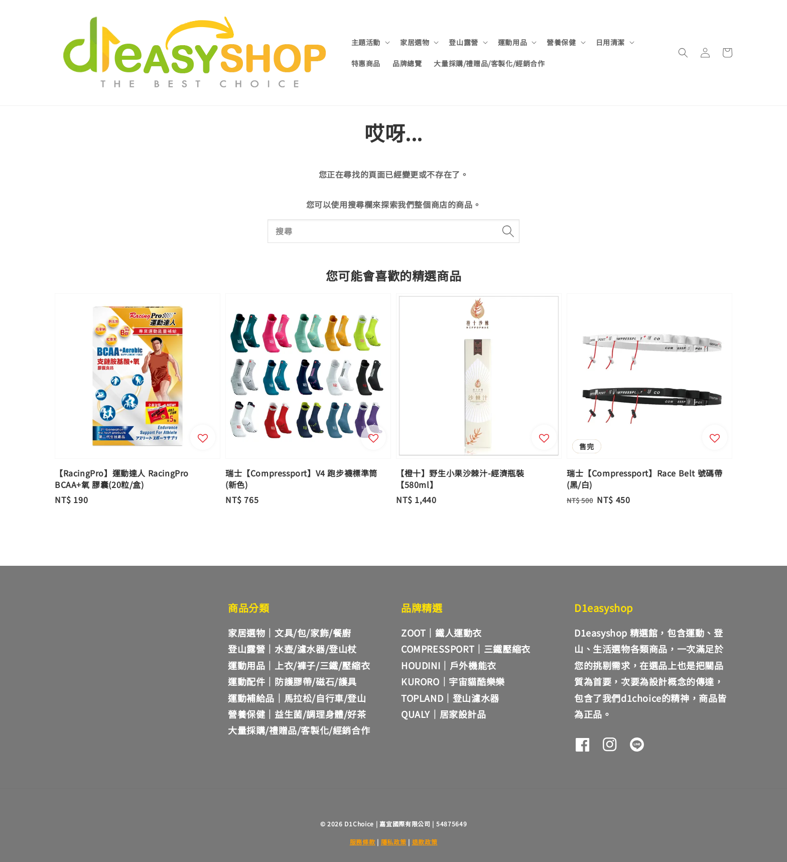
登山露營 (463, 42)
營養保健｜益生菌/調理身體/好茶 (297, 713)
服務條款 (362, 841)
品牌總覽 (407, 63)
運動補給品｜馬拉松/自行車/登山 (297, 697)
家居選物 (414, 42)
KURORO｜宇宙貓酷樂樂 (453, 681)
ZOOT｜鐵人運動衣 (441, 632)
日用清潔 (610, 42)
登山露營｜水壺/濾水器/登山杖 (292, 648)
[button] (683, 53)
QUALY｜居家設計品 (443, 713)
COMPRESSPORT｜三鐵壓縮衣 (466, 648)
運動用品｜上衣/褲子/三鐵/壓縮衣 (299, 665)
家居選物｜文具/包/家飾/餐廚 (289, 633)
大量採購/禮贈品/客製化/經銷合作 (489, 63)
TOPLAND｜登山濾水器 (450, 697)
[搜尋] (508, 231)
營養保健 (561, 42)
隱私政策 (394, 841)
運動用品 (512, 42)
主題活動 (365, 42)
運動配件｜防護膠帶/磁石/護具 (292, 681)
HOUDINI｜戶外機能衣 (448, 665)
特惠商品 (365, 63)
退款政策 (425, 841)
